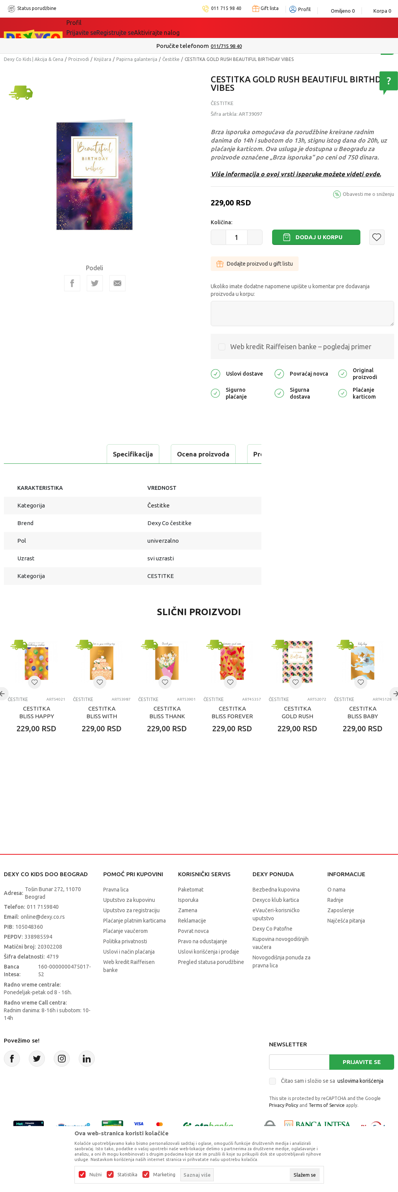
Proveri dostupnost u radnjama (64, 473)
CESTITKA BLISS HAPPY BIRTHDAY (36, 735)
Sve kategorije (92, 27)
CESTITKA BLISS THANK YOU (167, 735)
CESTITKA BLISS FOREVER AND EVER (232, 735)
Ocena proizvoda (106, 454)
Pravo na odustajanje (202, 960)
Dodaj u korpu (319, 237)
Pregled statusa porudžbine (211, 981)
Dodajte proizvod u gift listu (254, 263)
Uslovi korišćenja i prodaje (208, 971)
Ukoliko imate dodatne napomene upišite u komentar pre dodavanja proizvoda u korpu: (290, 290)
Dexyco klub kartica (276, 919)
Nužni (95, 1174)
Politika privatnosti (125, 960)
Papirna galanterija (136, 59)
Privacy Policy (283, 1124)
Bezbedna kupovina (276, 909)
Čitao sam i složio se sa (332, 1100)
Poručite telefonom (182, 46)
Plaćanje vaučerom (125, 950)
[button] (377, 237)
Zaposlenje (340, 929)
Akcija (133, 27)
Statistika (127, 1174)
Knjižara (102, 59)
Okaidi (217, 27)
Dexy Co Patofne (272, 948)
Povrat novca (193, 950)
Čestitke (171, 59)
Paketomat (190, 909)
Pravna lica (116, 909)
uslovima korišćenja (360, 1100)
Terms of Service (327, 1124)
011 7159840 (43, 926)
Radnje (335, 919)
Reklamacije (192, 940)
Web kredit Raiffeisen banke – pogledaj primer (301, 346)
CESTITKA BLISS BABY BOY (362, 735)
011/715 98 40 (226, 46)
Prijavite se (362, 1081)
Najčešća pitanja (346, 940)
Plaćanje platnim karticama (134, 940)
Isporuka (188, 919)
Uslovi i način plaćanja (129, 971)
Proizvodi (78, 59)
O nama (336, 909)
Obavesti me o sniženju (368, 194)
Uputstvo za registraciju (131, 929)
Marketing (164, 1174)
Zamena (187, 929)
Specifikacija (36, 454)
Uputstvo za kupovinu (129, 919)
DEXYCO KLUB (173, 27)
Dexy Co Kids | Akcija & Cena (33, 59)
